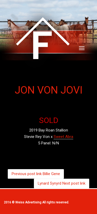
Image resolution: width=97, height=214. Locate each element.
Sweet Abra (63, 136)
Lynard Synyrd (61, 183)
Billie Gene (36, 173)
